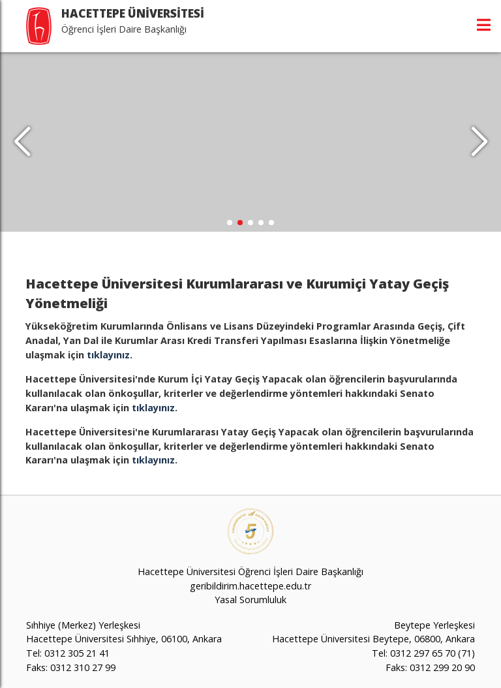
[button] (479, 142)
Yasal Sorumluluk (250, 599)
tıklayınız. (109, 355)
